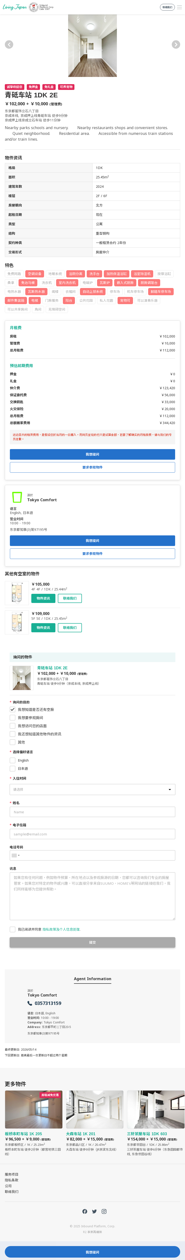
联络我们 (70, 598)
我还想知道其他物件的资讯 (39, 734)
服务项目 (11, 1174)
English (23, 760)
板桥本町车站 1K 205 (34, 1123)
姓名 (15, 803)
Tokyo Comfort (42, 499)
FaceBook (84, 1211)
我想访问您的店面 (32, 725)
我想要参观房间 (30, 717)
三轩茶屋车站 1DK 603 (156, 1123)
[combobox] (15, 855)
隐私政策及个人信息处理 (61, 929)
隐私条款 (11, 1180)
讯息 (13, 868)
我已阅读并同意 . (49, 929)
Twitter (94, 1211)
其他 (21, 742)
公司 (8, 1186)
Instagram (104, 1211)
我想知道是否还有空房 (36, 709)
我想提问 (92, 541)
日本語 (23, 768)
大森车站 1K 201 (95, 1121)
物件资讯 (43, 598)
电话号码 (16, 847)
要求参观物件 (92, 554)
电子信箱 (18, 825)
